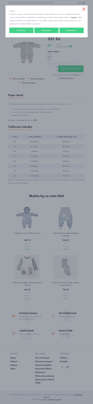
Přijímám (21, 30)
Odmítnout (72, 30)
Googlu (73, 17)
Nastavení (46, 30)
